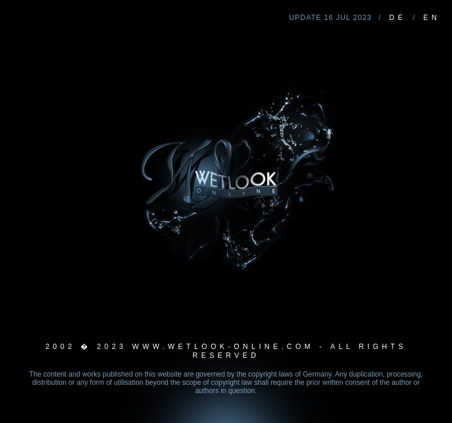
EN (431, 18)
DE (397, 18)
